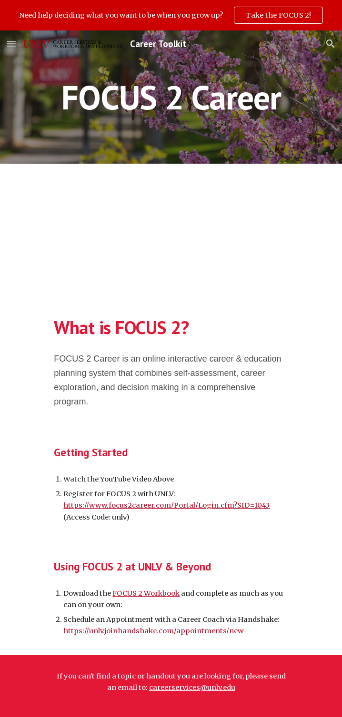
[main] (171, 97)
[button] (11, 43)
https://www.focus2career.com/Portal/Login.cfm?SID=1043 (166, 505)
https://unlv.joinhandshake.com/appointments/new (153, 631)
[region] (171, 15)
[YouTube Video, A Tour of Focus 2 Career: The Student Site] (171, 231)
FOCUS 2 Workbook (146, 593)
